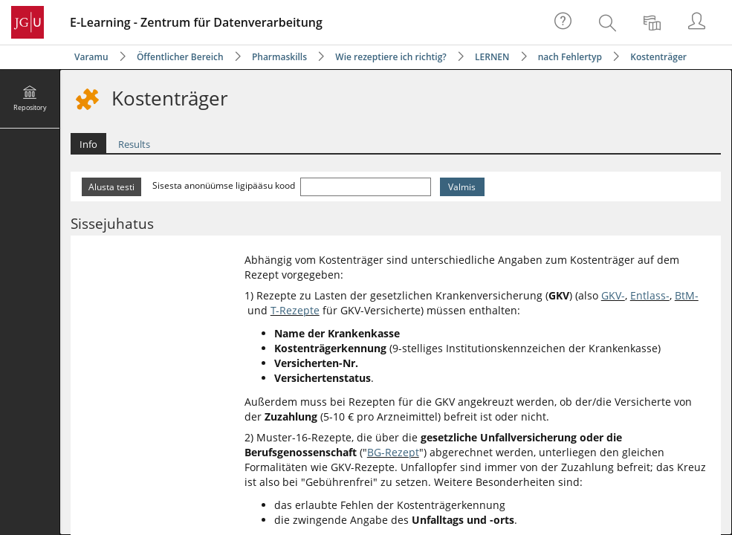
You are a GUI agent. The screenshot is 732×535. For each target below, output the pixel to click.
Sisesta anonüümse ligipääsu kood (224, 185)
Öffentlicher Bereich (180, 57)
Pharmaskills (279, 57)
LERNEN (492, 57)
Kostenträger (658, 57)
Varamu (91, 57)
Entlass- (650, 295)
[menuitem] (609, 22)
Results (134, 144)
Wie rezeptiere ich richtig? (391, 57)
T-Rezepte (295, 310)
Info (88, 144)
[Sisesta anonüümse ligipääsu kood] (365, 187)
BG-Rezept (393, 452)
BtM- (687, 295)
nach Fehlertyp (570, 57)
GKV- (613, 295)
